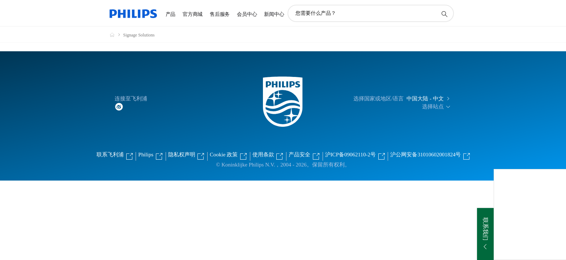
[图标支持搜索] (444, 13)
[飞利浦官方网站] (116, 34)
